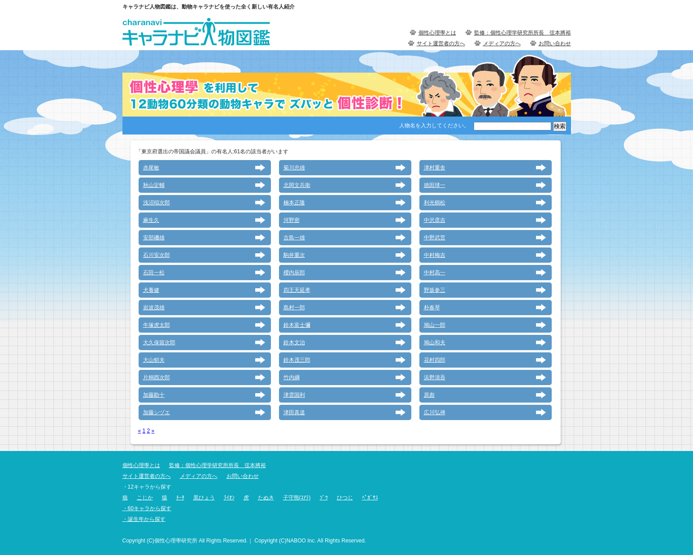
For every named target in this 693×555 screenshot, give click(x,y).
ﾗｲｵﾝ (229, 497)
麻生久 (151, 220)
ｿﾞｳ (324, 497)
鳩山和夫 (434, 342)
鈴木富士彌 (296, 325)
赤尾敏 (151, 168)
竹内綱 (291, 377)
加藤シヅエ (156, 412)
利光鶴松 (434, 202)
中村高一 (434, 272)
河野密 (291, 220)
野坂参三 (434, 290)
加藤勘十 (154, 395)
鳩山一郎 (434, 325)
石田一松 (154, 272)
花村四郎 (434, 360)
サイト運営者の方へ (441, 43)
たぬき (266, 497)
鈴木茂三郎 (296, 360)
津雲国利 (294, 395)
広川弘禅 (434, 412)
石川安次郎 (156, 255)
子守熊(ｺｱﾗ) (297, 497)
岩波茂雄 (154, 307)
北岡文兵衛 (296, 185)
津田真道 (294, 412)
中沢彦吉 (434, 220)
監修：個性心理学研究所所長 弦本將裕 (522, 33)
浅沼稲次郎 (156, 202)
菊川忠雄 (294, 168)
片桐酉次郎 (156, 377)
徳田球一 (434, 185)
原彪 (429, 395)
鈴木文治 (294, 342)
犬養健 (151, 290)
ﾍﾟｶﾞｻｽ (370, 497)
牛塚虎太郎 (156, 325)
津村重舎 (434, 168)
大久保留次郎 (159, 342)
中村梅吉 (434, 255)
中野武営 (434, 237)
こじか (145, 497)
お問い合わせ (555, 43)
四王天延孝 (296, 290)
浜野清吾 (434, 377)
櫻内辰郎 (294, 272)
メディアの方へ (502, 43)
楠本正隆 (294, 202)
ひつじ (345, 497)
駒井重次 (294, 255)
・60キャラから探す (146, 508)
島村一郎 (294, 307)
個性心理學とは (437, 33)
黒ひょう (204, 497)
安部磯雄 (154, 237)
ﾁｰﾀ (180, 497)
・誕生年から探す (144, 519)
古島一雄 (294, 237)
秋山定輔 (154, 185)
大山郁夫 (154, 360)
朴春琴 (432, 307)
